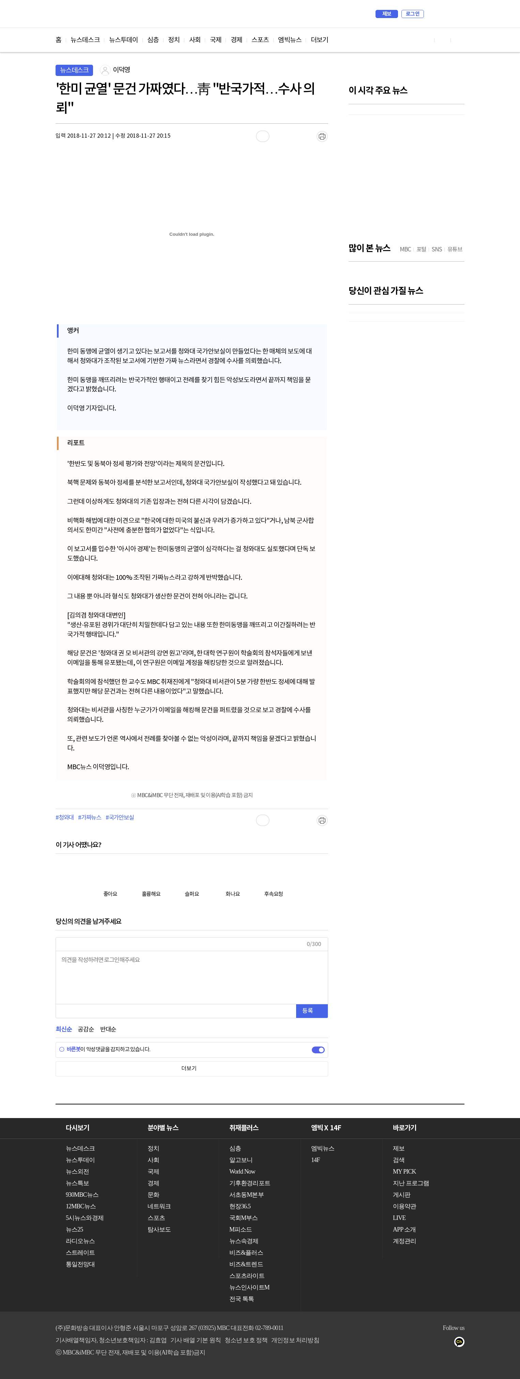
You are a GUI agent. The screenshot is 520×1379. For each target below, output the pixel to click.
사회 (195, 40)
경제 (236, 40)
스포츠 (260, 40)
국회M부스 (243, 1217)
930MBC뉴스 (82, 1194)
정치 (174, 40)
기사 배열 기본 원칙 (195, 1340)
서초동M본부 (246, 1194)
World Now (242, 1171)
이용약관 (404, 1206)
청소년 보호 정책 (246, 1340)
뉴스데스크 (85, 40)
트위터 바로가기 (459, 40)
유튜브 (393, 1343)
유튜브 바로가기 (426, 40)
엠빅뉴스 (289, 40)
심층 (153, 40)
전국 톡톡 (241, 1299)
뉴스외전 (77, 1171)
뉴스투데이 (123, 40)
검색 (432, 14)
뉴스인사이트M (249, 1287)
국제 (215, 40)
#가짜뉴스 (89, 818)
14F (315, 1160)
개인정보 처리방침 (295, 1340)
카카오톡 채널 (461, 1343)
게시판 (401, 1194)
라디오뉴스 (80, 1241)
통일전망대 (80, 1264)
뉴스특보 (77, 1183)
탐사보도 (159, 1229)
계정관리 (404, 1241)
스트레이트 (80, 1252)
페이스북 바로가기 (443, 40)
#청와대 (65, 818)
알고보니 (241, 1160)
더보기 (319, 40)
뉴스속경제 (244, 1241)
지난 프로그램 (411, 1183)
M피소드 (240, 1229)
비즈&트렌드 (246, 1264)
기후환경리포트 (249, 1183)
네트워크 (159, 1206)
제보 (387, 14)
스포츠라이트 (246, 1275)
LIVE (399, 1217)
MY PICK (442, 14)
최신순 (64, 1029)
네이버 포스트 (448, 1343)
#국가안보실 (120, 818)
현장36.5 (239, 1206)
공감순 (86, 1029)
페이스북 (407, 1343)
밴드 (434, 1343)
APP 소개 (404, 1229)
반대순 (108, 1029)
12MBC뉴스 (81, 1206)
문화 (153, 1194)
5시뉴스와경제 (85, 1217)
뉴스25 (74, 1229)
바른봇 (69, 1050)
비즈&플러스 (246, 1252)
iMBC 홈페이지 (457, 14)
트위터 (421, 1343)
